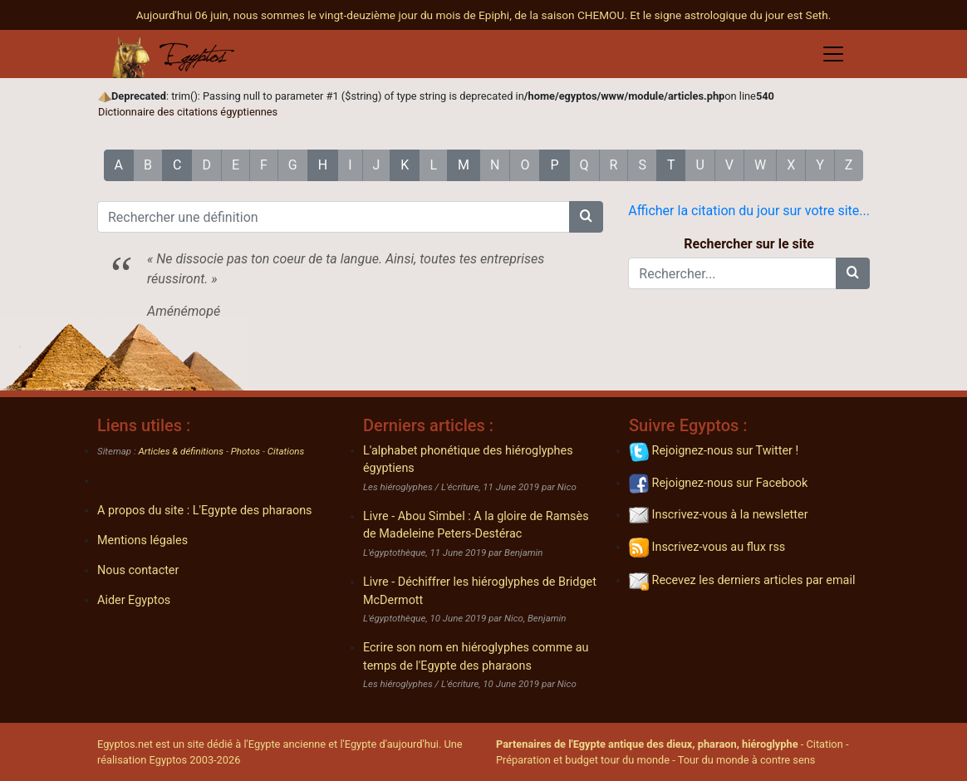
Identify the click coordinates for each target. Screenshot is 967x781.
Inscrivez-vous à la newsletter (718, 515)
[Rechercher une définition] (333, 217)
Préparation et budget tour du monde (583, 760)
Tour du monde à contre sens (747, 760)
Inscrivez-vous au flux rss (707, 547)
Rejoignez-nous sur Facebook (718, 483)
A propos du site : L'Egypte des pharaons (204, 510)
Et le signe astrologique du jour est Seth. (730, 15)
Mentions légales (142, 540)
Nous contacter (138, 570)
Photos (245, 451)
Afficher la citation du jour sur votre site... (749, 211)
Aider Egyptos (133, 600)
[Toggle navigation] (833, 54)
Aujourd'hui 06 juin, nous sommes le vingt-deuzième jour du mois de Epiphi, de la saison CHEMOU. (383, 15)
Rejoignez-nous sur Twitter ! (713, 451)
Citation (824, 744)
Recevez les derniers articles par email (742, 580)
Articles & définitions (181, 451)
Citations (286, 451)
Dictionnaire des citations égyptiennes (187, 112)
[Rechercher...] (732, 273)
